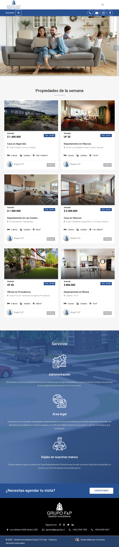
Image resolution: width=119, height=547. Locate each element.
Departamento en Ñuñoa (76, 292)
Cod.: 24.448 (49, 284)
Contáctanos (101, 490)
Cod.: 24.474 (49, 210)
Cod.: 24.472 (106, 210)
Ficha (51, 165)
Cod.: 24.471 (106, 135)
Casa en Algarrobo (17, 143)
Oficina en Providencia (19, 292)
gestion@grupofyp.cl (55, 530)
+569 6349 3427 (102, 530)
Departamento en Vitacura (77, 143)
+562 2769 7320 (79, 530)
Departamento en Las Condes (23, 218)
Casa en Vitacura (73, 218)
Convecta (100, 540)
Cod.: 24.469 (106, 284)
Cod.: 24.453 (49, 135)
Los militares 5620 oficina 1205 (24, 530)
